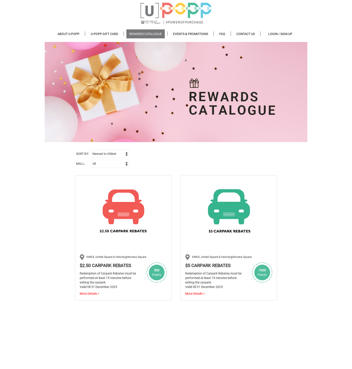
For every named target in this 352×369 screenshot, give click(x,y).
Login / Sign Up (280, 34)
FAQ (222, 34)
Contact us (245, 34)
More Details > (89, 293)
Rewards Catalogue (145, 34)
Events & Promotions (190, 34)
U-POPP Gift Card (104, 34)
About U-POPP (68, 34)
